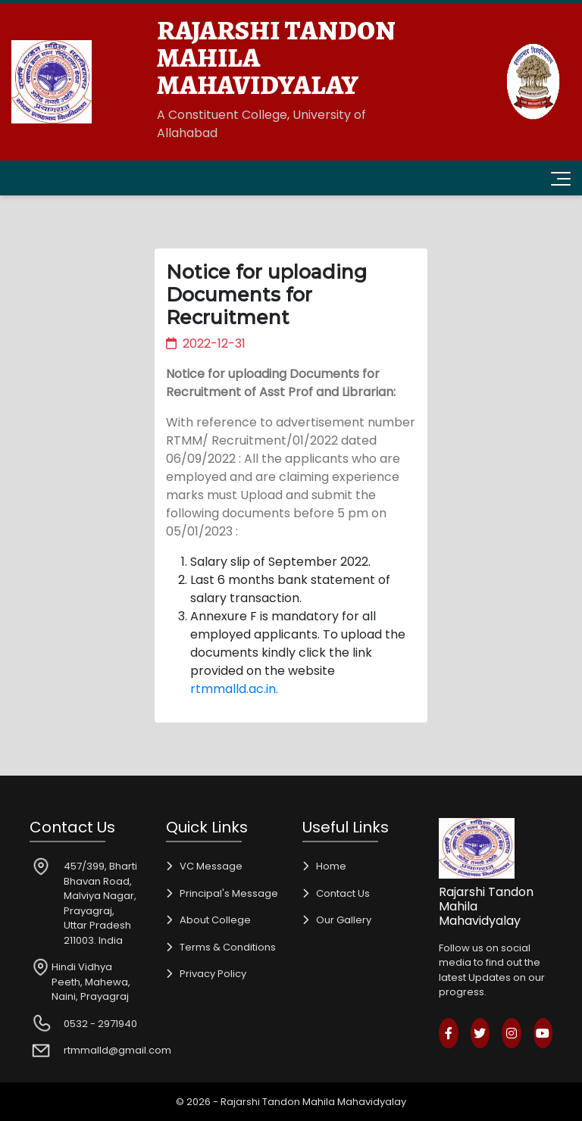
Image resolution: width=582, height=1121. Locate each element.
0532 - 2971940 (100, 1023)
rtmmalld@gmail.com (117, 1050)
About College (215, 920)
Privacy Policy (213, 973)
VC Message (211, 866)
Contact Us (343, 893)
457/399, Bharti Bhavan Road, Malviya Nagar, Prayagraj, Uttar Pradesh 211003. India (100, 903)
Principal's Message (229, 893)
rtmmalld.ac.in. (234, 689)
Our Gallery (343, 920)
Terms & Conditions (228, 947)
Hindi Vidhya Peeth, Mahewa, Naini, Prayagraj (91, 982)
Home (331, 866)
